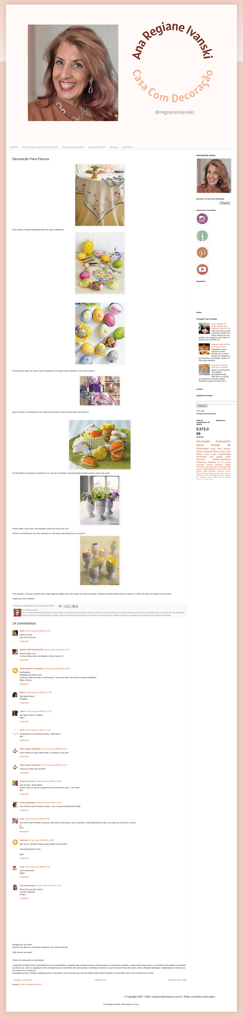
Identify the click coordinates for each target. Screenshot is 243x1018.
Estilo (199, 451)
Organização (224, 454)
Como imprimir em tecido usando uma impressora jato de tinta (221, 326)
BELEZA (114, 147)
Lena (22, 819)
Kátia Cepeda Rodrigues (30, 749)
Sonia (22, 631)
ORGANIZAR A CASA (73, 147)
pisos (222, 475)
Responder (24, 641)
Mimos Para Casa (222, 451)
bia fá (22, 730)
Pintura (221, 477)
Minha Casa (202, 454)
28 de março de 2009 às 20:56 (48, 781)
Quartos (209, 464)
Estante (228, 477)
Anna (22, 867)
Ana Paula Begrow (28, 886)
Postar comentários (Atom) (31, 984)
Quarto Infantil (202, 469)
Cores (214, 454)
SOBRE (13, 147)
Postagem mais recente (22, 980)
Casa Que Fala (211, 467)
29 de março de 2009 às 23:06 (41, 840)
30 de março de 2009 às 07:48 (37, 867)
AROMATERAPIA (96, 147)
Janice (22, 711)
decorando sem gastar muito (213, 456)
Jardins (228, 462)
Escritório (220, 471)
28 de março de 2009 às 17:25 (37, 730)
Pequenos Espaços (206, 462)
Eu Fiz (220, 462)
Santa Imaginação (27, 803)
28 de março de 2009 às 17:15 (38, 711)
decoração (203, 441)
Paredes (212, 471)
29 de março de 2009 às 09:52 (48, 803)
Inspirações (223, 441)
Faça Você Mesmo (220, 448)
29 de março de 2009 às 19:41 (37, 819)
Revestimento (214, 475)
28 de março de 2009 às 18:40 (54, 749)
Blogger (136, 1004)
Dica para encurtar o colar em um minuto (219, 366)
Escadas (217, 473)
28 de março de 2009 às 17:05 (39, 692)
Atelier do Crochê (27, 781)
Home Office (212, 477)
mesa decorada (224, 467)
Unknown (24, 840)
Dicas (200, 445)
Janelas (199, 475)
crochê (205, 475)
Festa (198, 473)
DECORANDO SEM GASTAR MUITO (40, 147)
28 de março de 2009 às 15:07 (57, 650)
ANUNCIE (127, 147)
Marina (23, 692)
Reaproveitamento (222, 459)
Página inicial (100, 980)
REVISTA (213, 469)
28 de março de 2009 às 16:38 (56, 669)
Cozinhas (200, 464)
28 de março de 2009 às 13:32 (38, 631)
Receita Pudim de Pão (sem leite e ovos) (220, 345)
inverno (228, 471)
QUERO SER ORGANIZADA (32, 650)
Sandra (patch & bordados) (31, 669)
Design (228, 464)
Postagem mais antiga (177, 980)
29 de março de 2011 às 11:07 (49, 886)
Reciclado (200, 467)
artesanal (207, 451)
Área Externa (226, 473)
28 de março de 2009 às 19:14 (54, 765)
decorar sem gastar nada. (204, 479)
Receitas (200, 459)
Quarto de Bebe (207, 473)
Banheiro (219, 464)
